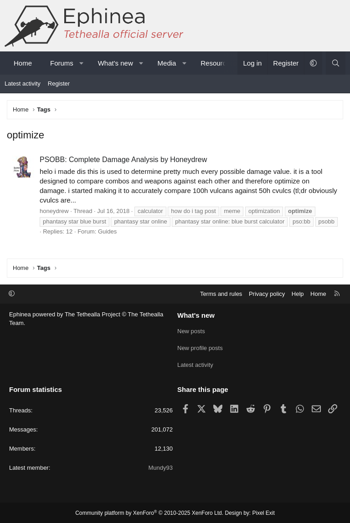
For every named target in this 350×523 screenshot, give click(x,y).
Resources (217, 63)
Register (59, 83)
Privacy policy (267, 293)
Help (298, 293)
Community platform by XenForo (149, 512)
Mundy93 (161, 466)
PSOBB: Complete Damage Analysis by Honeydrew (123, 159)
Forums (61, 63)
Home (23, 63)
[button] (81, 63)
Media (167, 63)
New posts (191, 331)
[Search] (335, 63)
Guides (107, 231)
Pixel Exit (263, 512)
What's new (115, 63)
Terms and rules (221, 293)
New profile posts (200, 347)
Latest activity (23, 83)
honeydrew (54, 211)
